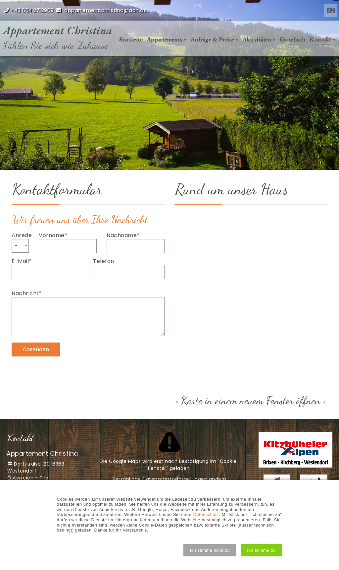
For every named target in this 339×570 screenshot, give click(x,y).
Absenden (36, 349)
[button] (209, 550)
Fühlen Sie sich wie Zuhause (56, 45)
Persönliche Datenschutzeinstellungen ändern (169, 479)
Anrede (20, 235)
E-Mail (26, 261)
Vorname (53, 235)
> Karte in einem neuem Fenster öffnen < (250, 400)
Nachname (123, 235)
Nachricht (27, 293)
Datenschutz (206, 514)
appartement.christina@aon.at (105, 10)
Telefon (103, 261)
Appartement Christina (58, 30)
